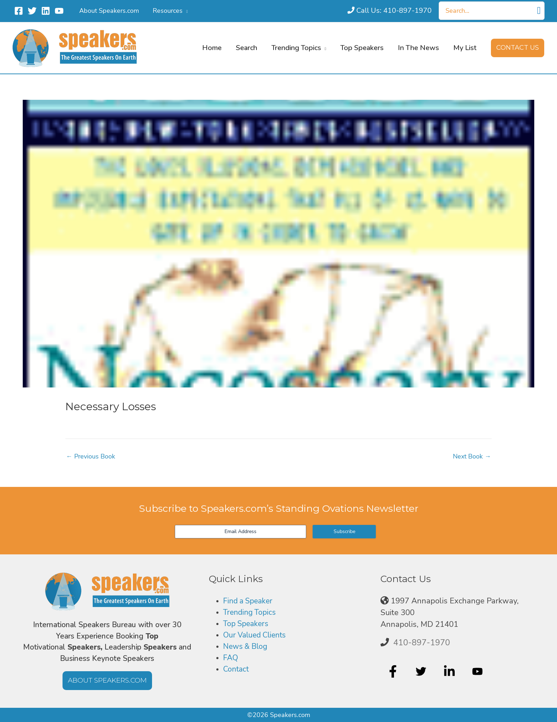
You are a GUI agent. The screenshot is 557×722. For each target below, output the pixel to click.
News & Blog (246, 647)
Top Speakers (247, 624)
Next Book (472, 456)
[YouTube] (59, 11)
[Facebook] (18, 11)
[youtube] (478, 671)
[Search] (539, 11)
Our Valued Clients (257, 635)
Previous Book (90, 456)
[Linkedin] (45, 11)
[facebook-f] (394, 671)
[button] (183, 10)
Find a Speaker (249, 601)
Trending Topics (250, 612)
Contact (236, 670)
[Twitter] (32, 11)
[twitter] (422, 671)
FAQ (231, 658)
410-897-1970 (421, 642)
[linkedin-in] (450, 671)
